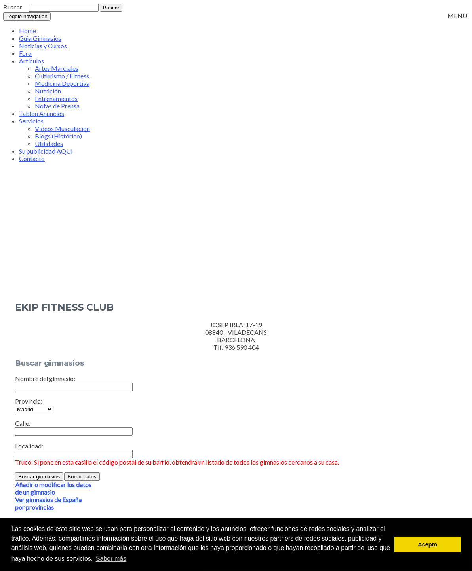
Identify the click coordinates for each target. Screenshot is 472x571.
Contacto (32, 158)
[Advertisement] (236, 242)
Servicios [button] (31, 121)
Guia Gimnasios (40, 38)
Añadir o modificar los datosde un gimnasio (53, 488)
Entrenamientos (56, 98)
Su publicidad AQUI (46, 151)
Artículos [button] (31, 60)
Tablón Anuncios (41, 113)
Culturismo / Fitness (62, 76)
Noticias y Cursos (43, 45)
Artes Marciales (56, 68)
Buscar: (13, 7)
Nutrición (48, 91)
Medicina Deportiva (62, 83)
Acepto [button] (427, 544)
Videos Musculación (62, 128)
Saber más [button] (111, 558)
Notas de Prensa (57, 106)
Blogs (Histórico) (58, 136)
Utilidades (49, 143)
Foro (25, 53)
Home (27, 30)
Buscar (111, 8)
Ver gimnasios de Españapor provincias (48, 503)
